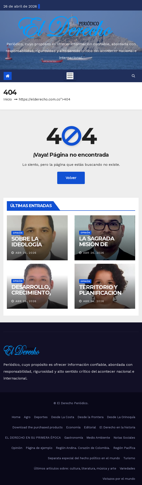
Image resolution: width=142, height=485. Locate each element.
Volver (71, 178)
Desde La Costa (62, 417)
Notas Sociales (124, 437)
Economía (73, 427)
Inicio (7, 99)
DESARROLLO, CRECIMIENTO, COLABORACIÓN (33, 293)
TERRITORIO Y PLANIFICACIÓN (100, 290)
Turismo (129, 458)
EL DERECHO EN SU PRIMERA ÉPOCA (33, 437)
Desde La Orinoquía (121, 417)
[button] (133, 75)
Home (16, 417)
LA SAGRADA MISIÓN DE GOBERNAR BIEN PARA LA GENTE (102, 247)
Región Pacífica (124, 448)
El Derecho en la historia (117, 427)
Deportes (41, 417)
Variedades (127, 468)
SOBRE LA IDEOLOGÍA (26, 241)
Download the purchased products (37, 427)
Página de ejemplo (39, 448)
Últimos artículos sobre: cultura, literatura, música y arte (75, 468)
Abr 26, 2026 (25, 252)
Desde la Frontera (90, 417)
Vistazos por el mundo (119, 478)
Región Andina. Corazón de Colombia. (83, 448)
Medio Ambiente (98, 437)
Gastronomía (73, 437)
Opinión (17, 233)
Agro (27, 417)
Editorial (90, 427)
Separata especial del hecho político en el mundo (84, 458)
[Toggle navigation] (70, 75)
